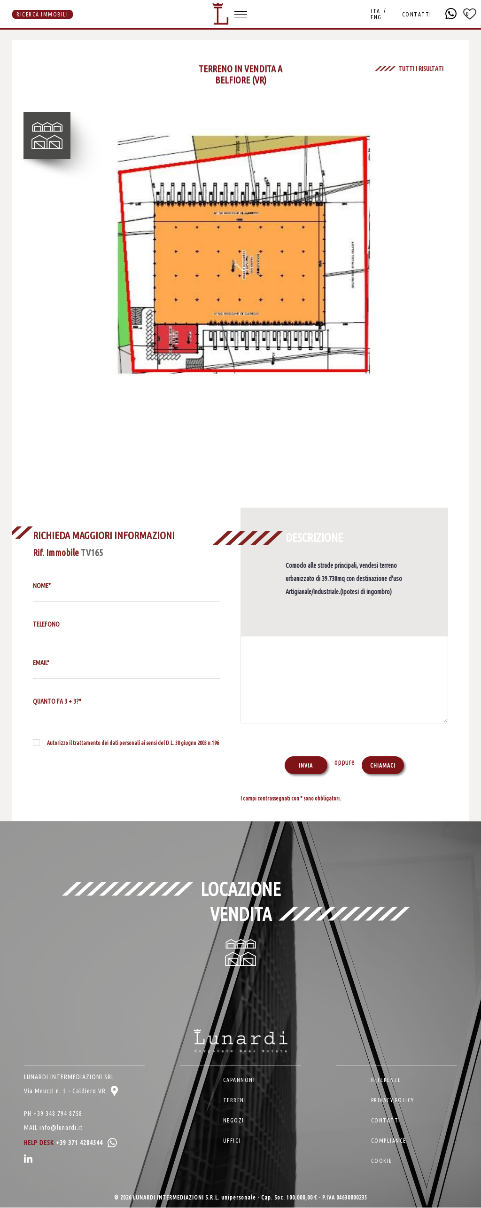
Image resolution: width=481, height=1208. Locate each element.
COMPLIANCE (388, 1141)
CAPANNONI (239, 1080)
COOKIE (381, 1161)
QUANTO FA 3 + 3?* (57, 701)
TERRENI (235, 1101)
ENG (376, 17)
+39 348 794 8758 (57, 1114)
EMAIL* (41, 663)
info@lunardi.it (61, 1128)
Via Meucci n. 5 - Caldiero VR (71, 1091)
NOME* (42, 585)
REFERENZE (386, 1080)
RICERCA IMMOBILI (42, 14)
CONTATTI (416, 14)
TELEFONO (46, 624)
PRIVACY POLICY (392, 1101)
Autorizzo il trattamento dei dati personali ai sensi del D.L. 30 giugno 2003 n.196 (133, 743)
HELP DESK (70, 1143)
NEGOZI (233, 1121)
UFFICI (232, 1141)
